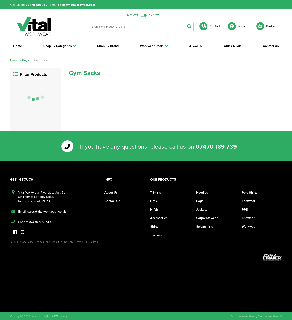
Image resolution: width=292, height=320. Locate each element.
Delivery (68, 242)
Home (14, 60)
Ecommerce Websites (242, 316)
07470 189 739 (37, 4)
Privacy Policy (25, 242)
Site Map (93, 242)
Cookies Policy (43, 242)
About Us (111, 192)
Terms (13, 242)
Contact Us (112, 201)
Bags (25, 60)
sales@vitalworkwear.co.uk (77, 4)
